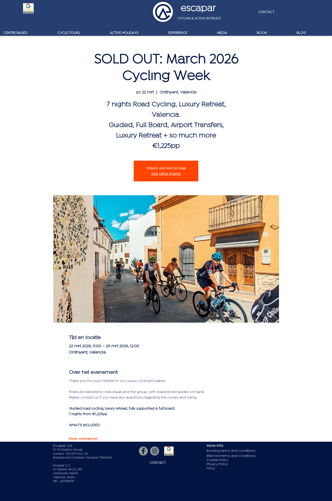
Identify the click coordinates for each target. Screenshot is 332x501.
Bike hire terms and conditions (231, 456)
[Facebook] (143, 451)
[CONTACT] (266, 11)
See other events (166, 174)
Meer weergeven (83, 439)
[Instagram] (154, 451)
